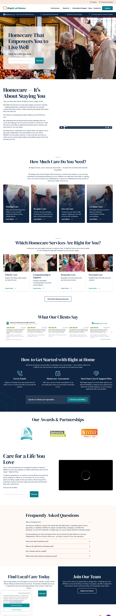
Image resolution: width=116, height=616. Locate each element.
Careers (107, 8)
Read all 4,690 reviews (105, 339)
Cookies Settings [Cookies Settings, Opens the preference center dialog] (16, 609)
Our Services (55, 8)
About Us (66, 8)
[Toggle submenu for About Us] (70, 8)
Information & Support (80, 8)
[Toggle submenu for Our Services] (61, 8)
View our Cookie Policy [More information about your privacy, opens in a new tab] (15, 602)
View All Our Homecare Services (58, 299)
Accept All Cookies (16, 605)
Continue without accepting (24, 593)
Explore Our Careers (87, 591)
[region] (16, 603)
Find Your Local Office (77, 399)
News (90, 8)
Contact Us (97, 8)
